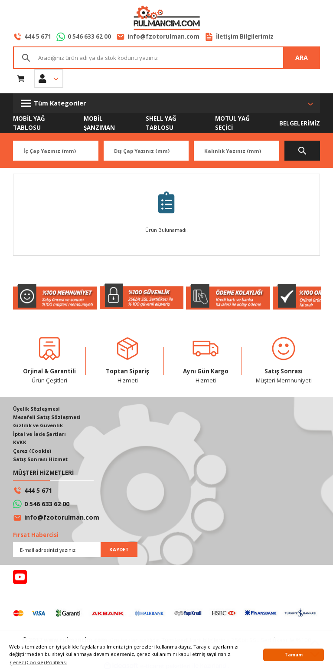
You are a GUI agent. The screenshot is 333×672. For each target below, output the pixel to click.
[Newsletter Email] (75, 549)
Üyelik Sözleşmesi (36, 408)
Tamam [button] (293, 655)
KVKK (19, 442)
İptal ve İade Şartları (39, 434)
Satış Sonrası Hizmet (40, 459)
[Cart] (21, 78)
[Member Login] (48, 78)
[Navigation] (166, 103)
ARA (301, 57)
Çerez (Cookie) (32, 451)
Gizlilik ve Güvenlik (38, 425)
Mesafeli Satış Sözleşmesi (47, 417)
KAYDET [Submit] (119, 549)
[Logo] (166, 18)
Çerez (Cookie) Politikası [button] (38, 662)
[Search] (166, 57)
